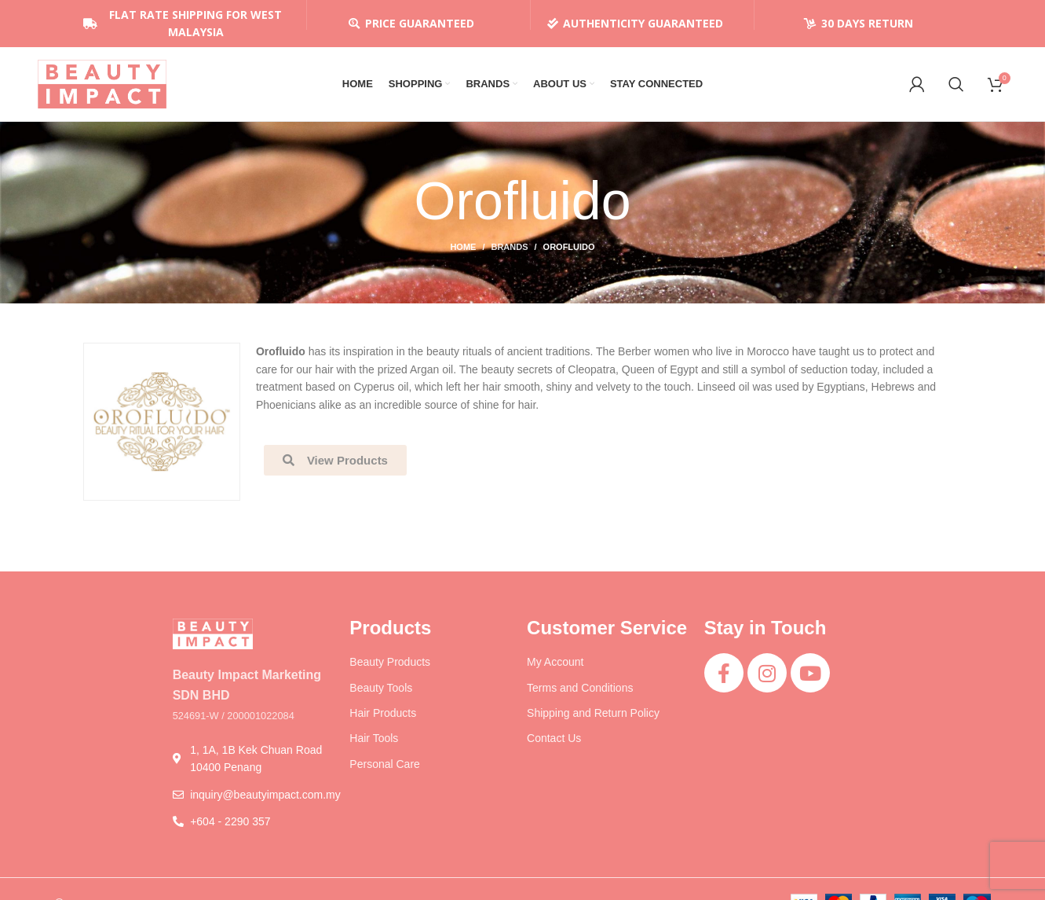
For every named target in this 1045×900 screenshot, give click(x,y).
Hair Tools (373, 743)
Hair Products (382, 717)
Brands (509, 252)
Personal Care (384, 768)
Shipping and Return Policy (593, 717)
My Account (555, 667)
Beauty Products (389, 667)
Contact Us (554, 743)
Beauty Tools (380, 692)
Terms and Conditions (580, 692)
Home (463, 252)
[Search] (956, 86)
